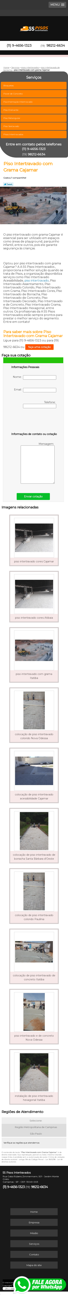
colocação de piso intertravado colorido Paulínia (34, 917)
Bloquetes (8, 85)
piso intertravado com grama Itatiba (34, 676)
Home (34, 1211)
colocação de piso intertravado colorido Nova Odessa (34, 736)
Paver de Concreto (13, 93)
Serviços (34, 1243)
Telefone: (39, 404)
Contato (34, 1254)
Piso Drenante (11, 110)
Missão (34, 1233)
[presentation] (34, 421)
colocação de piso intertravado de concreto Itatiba (34, 977)
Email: (35, 390)
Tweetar (8, 184)
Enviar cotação (33, 496)
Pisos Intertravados (13, 134)
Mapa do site (34, 1265)
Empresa (34, 1222)
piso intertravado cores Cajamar (34, 561)
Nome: (34, 377)
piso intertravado (36, 280)
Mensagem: (38, 463)
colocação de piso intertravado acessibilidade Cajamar (34, 796)
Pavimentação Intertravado (18, 101)
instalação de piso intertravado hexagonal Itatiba (34, 1098)
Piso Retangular (12, 118)
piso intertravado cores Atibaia (34, 617)
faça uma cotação (39, 347)
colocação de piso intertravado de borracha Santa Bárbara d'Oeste (34, 856)
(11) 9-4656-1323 (19, 46)
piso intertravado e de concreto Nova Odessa (34, 1037)
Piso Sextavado (11, 126)
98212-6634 (55, 46)
